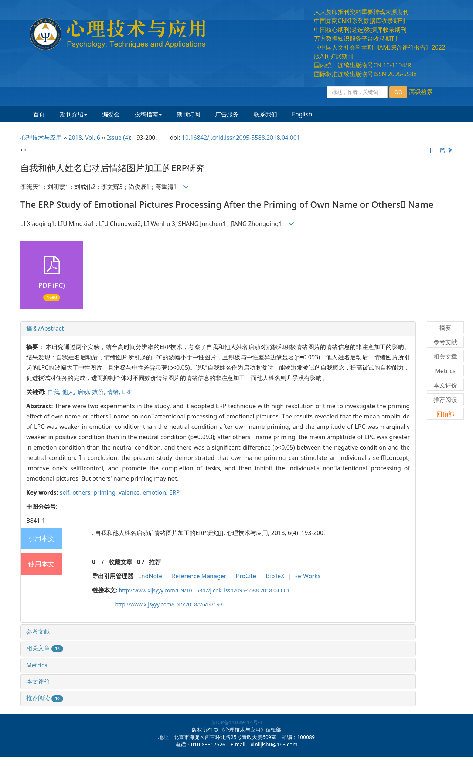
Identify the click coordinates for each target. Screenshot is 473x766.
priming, (106, 492)
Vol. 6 (92, 137)
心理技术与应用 (41, 137)
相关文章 (44, 648)
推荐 (155, 562)
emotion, (156, 492)
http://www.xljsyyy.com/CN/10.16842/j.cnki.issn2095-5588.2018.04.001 (204, 590)
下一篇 (440, 150)
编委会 (111, 114)
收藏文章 (120, 562)
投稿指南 (148, 114)
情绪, (114, 392)
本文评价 (38, 681)
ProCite (246, 576)
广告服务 (227, 114)
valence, (131, 492)
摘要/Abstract (45, 328)
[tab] (218, 329)
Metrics (36, 665)
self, (65, 492)
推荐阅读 (44, 698)
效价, (99, 392)
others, (82, 492)
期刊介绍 (73, 114)
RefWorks (307, 576)
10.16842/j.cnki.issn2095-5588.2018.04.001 (241, 137)
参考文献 (38, 631)
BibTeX (275, 576)
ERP (127, 392)
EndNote (150, 576)
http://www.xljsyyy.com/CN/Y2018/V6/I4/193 (168, 604)
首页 (39, 114)
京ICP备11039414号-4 (237, 722)
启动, (84, 392)
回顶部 (445, 414)
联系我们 (265, 114)
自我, (54, 392)
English (302, 114)
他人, (69, 392)
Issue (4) (118, 137)
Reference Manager (199, 576)
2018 (75, 137)
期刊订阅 (188, 114)
